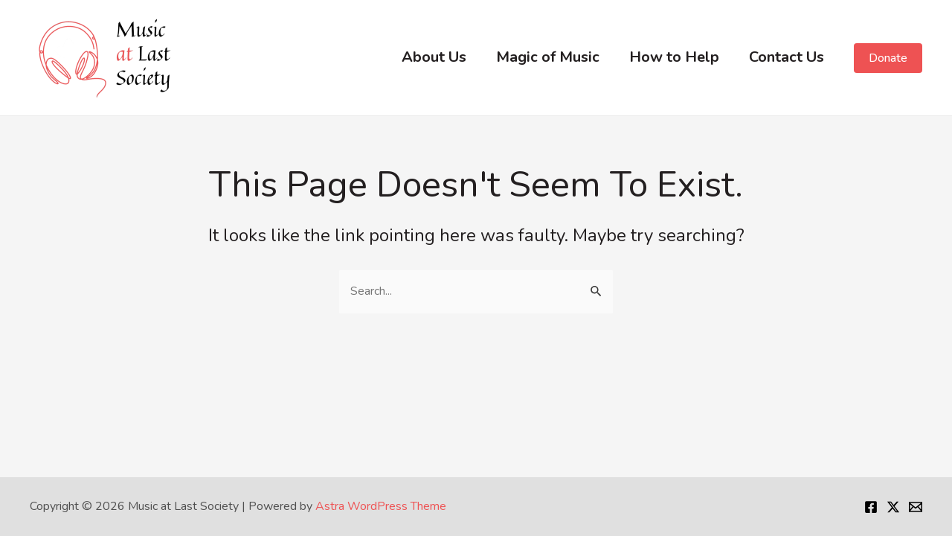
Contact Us (786, 57)
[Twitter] (893, 507)
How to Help (674, 57)
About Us (434, 57)
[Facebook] (871, 507)
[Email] (915, 507)
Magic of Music (547, 57)
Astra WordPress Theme (380, 506)
